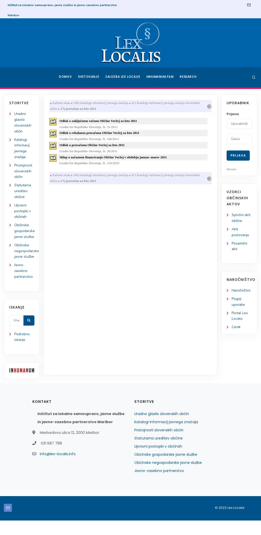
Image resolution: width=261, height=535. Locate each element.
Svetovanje (88, 77)
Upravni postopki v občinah (22, 212)
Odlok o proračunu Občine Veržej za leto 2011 (92, 146)
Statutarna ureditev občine (23, 192)
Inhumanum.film (160, 77)
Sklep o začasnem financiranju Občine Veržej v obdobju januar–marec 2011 (113, 158)
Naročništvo (241, 291)
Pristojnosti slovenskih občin (23, 172)
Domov (64, 77)
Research (189, 77)
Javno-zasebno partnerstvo (23, 285)
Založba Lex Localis (123, 77)
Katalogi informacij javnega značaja (166, 436)
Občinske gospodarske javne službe (165, 468)
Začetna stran (62, 103)
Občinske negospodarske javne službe (168, 477)
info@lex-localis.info (58, 468)
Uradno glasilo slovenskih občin (161, 428)
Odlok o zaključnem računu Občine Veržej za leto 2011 (99, 121)
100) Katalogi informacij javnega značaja (101, 103)
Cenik (236, 328)
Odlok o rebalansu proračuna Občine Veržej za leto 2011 (100, 133)
